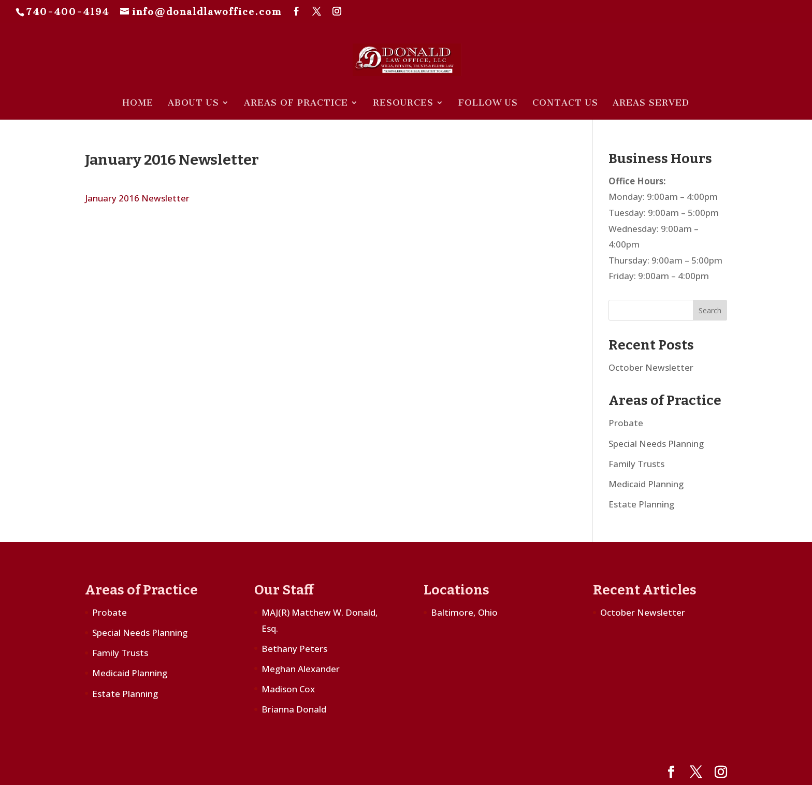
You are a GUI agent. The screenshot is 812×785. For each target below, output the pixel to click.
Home (137, 103)
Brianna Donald (294, 709)
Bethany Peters (294, 649)
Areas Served (651, 103)
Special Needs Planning (656, 443)
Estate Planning (641, 504)
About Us (193, 103)
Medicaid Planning (646, 484)
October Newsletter (650, 367)
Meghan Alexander (301, 669)
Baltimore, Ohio (464, 612)
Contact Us (565, 103)
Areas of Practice (296, 103)
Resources (403, 103)
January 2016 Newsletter (137, 198)
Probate (625, 423)
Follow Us (488, 103)
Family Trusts (636, 464)
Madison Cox (288, 689)
